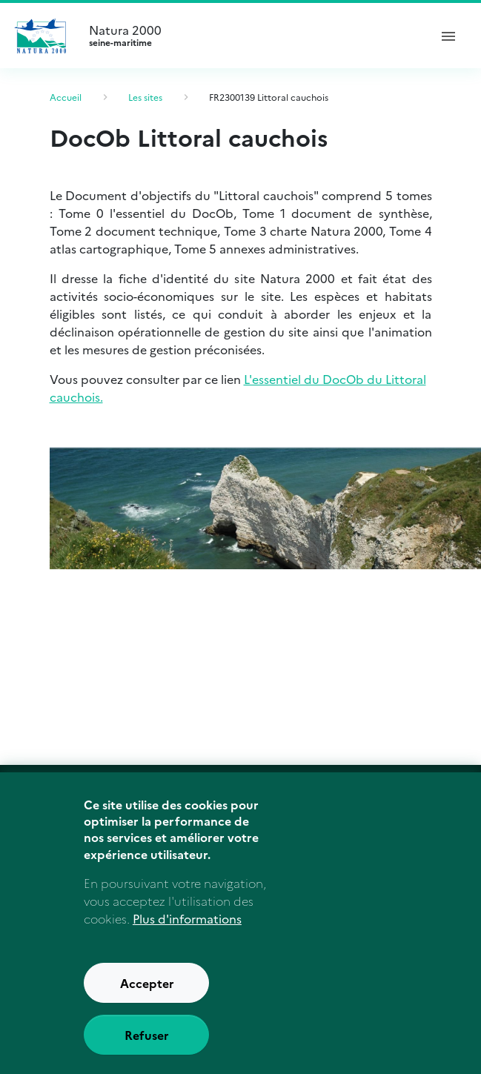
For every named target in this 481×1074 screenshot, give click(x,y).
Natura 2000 (252, 35)
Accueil (66, 96)
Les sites (145, 96)
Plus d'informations (187, 942)
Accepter (147, 1006)
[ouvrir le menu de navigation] (448, 35)
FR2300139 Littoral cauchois (268, 96)
